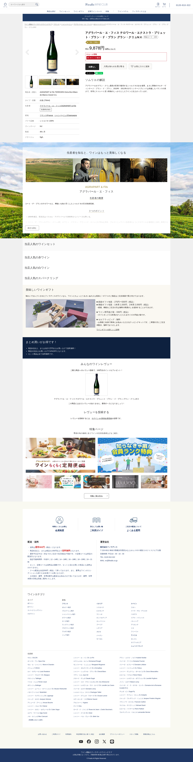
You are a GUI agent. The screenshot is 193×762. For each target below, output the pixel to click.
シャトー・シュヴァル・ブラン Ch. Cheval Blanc (89, 671)
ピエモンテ (100, 611)
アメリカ (134, 635)
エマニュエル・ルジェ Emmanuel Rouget (87, 661)
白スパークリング (100, 24)
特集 (107, 11)
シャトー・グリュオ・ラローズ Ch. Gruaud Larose (90, 696)
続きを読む (32, 228)
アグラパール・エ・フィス (83, 24)
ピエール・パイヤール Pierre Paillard (132, 709)
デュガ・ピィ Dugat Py (127, 691)
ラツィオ (99, 614)
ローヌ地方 (65, 621)
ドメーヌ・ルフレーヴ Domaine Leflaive (133, 664)
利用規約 (68, 734)
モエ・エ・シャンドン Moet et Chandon (41, 664)
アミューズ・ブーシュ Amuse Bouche (40, 702)
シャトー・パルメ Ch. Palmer (37, 706)
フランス (57, 24)
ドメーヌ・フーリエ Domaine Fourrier (132, 661)
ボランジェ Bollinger (34, 685)
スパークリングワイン (35, 610)
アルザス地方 (66, 631)
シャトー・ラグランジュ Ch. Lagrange (40, 696)
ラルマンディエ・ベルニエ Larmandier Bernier (135, 712)
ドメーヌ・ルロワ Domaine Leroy (84, 689)
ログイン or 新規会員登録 (102, 418)
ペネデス (134, 614)
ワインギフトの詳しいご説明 (107, 330)
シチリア (99, 628)
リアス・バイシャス (137, 618)
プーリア (99, 624)
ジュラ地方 (65, 635)
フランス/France (47, 115)
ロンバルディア (101, 618)
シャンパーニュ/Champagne (65, 115)
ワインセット (64, 11)
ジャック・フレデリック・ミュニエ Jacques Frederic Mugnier (140, 698)
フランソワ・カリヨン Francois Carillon (133, 702)
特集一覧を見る (96, 496)
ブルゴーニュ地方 (68, 611)
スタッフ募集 (133, 734)
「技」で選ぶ (93, 42)
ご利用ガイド (56, 734)
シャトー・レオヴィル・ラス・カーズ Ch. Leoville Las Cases (93, 685)
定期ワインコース (95, 11)
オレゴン (134, 639)
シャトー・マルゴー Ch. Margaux (39, 675)
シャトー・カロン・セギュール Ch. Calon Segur (44, 709)
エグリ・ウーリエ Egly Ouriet (37, 713)
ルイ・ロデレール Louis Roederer (39, 671)
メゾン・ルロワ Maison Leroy (129, 682)
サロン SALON (32, 658)
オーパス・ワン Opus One (36, 661)
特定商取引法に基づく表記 (85, 734)
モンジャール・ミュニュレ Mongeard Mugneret (89, 664)
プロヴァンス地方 (68, 628)
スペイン (134, 604)
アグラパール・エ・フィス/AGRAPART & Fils (58, 106)
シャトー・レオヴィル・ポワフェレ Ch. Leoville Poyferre (138, 678)
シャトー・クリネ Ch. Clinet (82, 713)
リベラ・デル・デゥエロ (139, 611)
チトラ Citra (77, 706)
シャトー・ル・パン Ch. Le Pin (83, 658)
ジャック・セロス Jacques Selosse (39, 699)
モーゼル (99, 639)
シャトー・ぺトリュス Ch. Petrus (131, 668)
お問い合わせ (42, 734)
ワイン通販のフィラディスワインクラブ (38, 24)
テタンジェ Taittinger (34, 678)
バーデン (99, 635)
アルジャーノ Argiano (80, 702)
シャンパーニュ (66, 24)
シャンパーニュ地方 (68, 614)
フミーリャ (134, 631)
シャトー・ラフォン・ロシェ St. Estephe (133, 695)
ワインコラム (123, 11)
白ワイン (30, 607)
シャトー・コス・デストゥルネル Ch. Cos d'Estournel (91, 682)
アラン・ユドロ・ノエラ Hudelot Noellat (133, 658)
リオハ (133, 607)
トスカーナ (100, 607)
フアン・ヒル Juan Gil (80, 675)
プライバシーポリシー (117, 734)
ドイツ (98, 632)
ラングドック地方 (68, 624)
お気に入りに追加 (141, 66)
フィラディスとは (139, 11)
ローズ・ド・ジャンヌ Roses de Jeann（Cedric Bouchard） (93, 709)
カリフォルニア (136, 642)
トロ (132, 628)
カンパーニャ (100, 621)
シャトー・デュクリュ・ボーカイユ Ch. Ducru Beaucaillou (139, 671)
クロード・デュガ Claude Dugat (84, 678)
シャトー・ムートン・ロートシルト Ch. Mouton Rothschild (47, 689)
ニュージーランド (137, 646)
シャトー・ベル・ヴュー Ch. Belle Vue (86, 716)
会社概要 (102, 734)
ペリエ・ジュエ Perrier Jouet (37, 682)
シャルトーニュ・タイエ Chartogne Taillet (87, 692)
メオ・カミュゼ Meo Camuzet (38, 716)
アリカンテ (134, 624)
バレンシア (134, 621)
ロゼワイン (31, 614)
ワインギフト (79, 11)
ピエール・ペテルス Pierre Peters (131, 675)
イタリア (99, 604)
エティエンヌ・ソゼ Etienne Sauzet (85, 699)
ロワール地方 (66, 618)
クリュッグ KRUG (34, 668)
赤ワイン (30, 603)
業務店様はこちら (149, 734)
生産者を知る (46, 109)
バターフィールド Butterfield (37, 692)
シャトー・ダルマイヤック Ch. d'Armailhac (87, 668)
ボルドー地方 (66, 607)
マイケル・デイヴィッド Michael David (132, 705)
